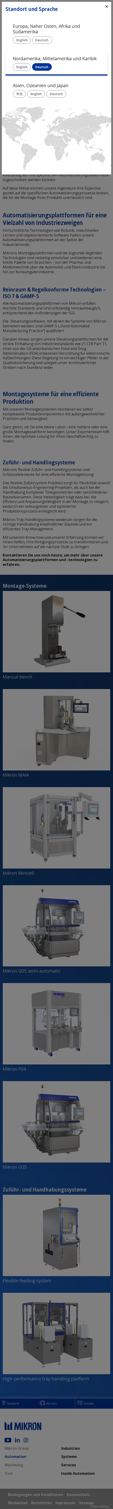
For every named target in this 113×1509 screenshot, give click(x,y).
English (22, 40)
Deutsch (41, 40)
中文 (19, 94)
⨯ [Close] (107, 6)
